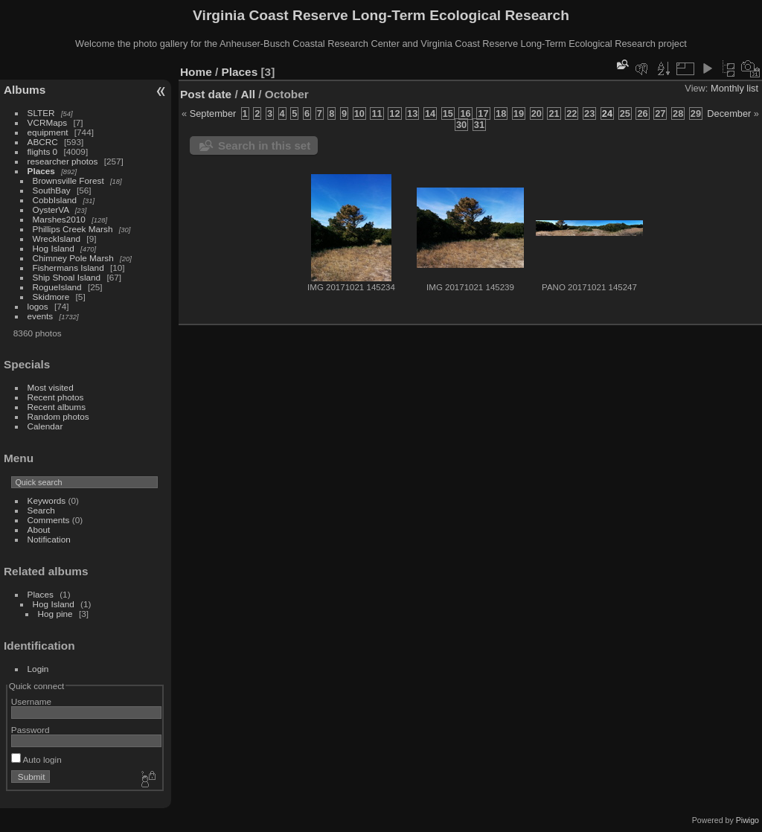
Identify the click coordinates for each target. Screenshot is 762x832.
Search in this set (264, 145)
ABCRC (43, 142)
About (39, 529)
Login (38, 668)
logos (38, 306)
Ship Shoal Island (67, 277)
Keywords (47, 500)
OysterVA (51, 209)
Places (41, 171)
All (247, 94)
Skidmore (51, 296)
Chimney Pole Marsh (73, 258)
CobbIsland (55, 200)
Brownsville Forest (68, 180)
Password (30, 730)
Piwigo (747, 820)
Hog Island (53, 248)
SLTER (41, 113)
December (729, 113)
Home (196, 71)
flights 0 (43, 151)
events (41, 316)
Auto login (36, 759)
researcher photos (63, 161)
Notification (49, 539)
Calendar (45, 426)
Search (41, 510)
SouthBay (52, 190)
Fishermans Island (68, 267)
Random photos (58, 416)
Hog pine (55, 613)
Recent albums (57, 407)
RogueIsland (57, 287)
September (213, 113)
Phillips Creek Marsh (73, 229)
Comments (49, 520)
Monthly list (734, 88)
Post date (205, 94)
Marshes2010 (59, 219)
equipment (48, 132)
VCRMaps (48, 122)
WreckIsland (57, 238)
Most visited (51, 387)
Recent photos (56, 397)
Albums (24, 89)
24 (607, 113)
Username (31, 701)
